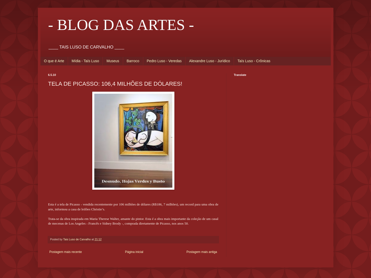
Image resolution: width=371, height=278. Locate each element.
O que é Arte (54, 61)
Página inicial (134, 252)
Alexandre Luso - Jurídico (209, 61)
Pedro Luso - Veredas (164, 61)
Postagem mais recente (65, 252)
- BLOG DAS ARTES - (121, 24)
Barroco (133, 61)
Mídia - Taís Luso (85, 61)
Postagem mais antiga (202, 252)
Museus (112, 61)
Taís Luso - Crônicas (254, 61)
